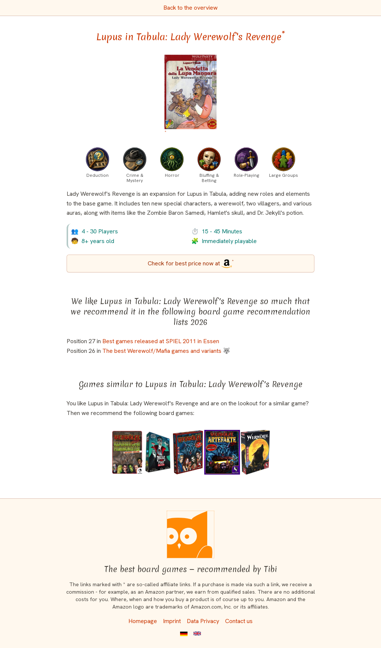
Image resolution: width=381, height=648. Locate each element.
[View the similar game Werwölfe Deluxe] (188, 452)
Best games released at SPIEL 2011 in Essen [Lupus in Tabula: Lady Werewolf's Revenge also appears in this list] (160, 341)
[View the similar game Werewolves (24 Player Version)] (255, 452)
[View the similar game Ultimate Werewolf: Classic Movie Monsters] (127, 452)
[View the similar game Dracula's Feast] (158, 452)
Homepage (142, 621)
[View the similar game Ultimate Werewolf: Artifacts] (222, 452)
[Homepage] (190, 534)
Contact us (239, 621)
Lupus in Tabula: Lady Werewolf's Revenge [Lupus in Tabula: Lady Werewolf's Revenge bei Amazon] (190, 37)
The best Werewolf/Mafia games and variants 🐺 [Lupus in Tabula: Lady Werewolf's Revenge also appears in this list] (166, 351)
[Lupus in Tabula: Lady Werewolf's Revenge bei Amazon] (190, 96)
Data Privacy (203, 621)
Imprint (172, 621)
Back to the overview (190, 8)
